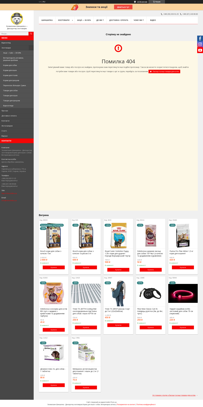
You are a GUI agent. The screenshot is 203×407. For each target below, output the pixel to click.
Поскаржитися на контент (126, 404)
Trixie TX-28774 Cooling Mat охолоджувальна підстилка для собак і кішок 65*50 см (85, 311)
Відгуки (5, 136)
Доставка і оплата (9, 116)
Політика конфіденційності (146, 404)
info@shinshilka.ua (9, 200)
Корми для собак (10, 65)
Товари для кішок (10, 95)
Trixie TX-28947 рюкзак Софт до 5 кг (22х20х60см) (117, 310)
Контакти (5, 121)
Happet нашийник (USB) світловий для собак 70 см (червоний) (181, 311)
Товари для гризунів (11, 100)
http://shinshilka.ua (9, 193)
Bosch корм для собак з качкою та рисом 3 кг (83, 252)
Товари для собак (10, 90)
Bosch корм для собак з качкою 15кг (50, 252)
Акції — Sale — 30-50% (12, 53)
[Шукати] (31, 34)
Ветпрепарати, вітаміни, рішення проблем (13, 59)
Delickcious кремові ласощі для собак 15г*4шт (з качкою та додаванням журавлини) (150, 253)
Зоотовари (6, 48)
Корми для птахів (10, 75)
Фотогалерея (7, 126)
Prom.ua (114, 402)
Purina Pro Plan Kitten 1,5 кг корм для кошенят (181, 252)
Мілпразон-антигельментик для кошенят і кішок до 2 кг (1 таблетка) (86, 371)
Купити (54, 267)
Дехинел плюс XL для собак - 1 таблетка (53, 370)
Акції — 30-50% (84, 20)
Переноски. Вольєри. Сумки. (14, 85)
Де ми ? (100, 20)
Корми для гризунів (11, 80)
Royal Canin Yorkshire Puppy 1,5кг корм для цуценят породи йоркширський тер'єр (117, 253)
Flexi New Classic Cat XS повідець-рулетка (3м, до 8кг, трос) (150, 311)
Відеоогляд (6, 43)
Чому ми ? (139, 20)
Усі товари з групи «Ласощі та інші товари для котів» (174, 395)
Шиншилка (47, 20)
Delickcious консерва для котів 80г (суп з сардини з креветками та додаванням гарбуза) (53, 312)
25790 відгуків (142, 2)
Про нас (5, 110)
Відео (153, 20)
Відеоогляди (8, 105)
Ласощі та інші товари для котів (166, 71)
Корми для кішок (10, 70)
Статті (4, 131)
